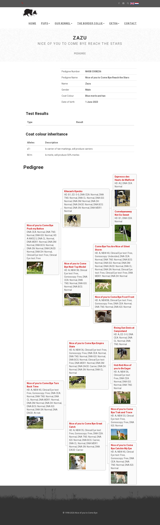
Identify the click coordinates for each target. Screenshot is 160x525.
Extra (114, 23)
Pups (45, 23)
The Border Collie (90, 23)
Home (32, 23)
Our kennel (63, 23)
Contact (130, 23)
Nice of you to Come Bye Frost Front (114, 297)
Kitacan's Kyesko (73, 191)
